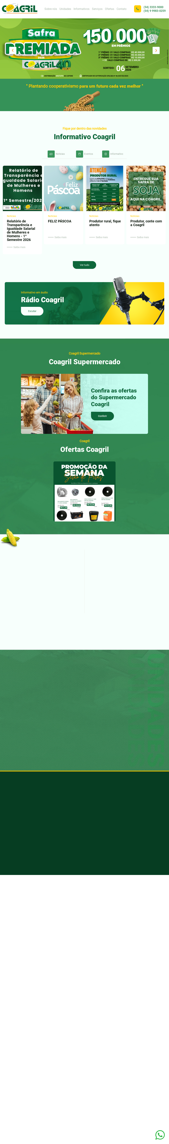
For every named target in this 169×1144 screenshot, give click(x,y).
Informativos (81, 9)
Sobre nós (50, 9)
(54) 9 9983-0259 (155, 11)
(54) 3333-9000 (153, 7)
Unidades (65, 9)
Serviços (97, 9)
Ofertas (109, 9)
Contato (121, 9)
